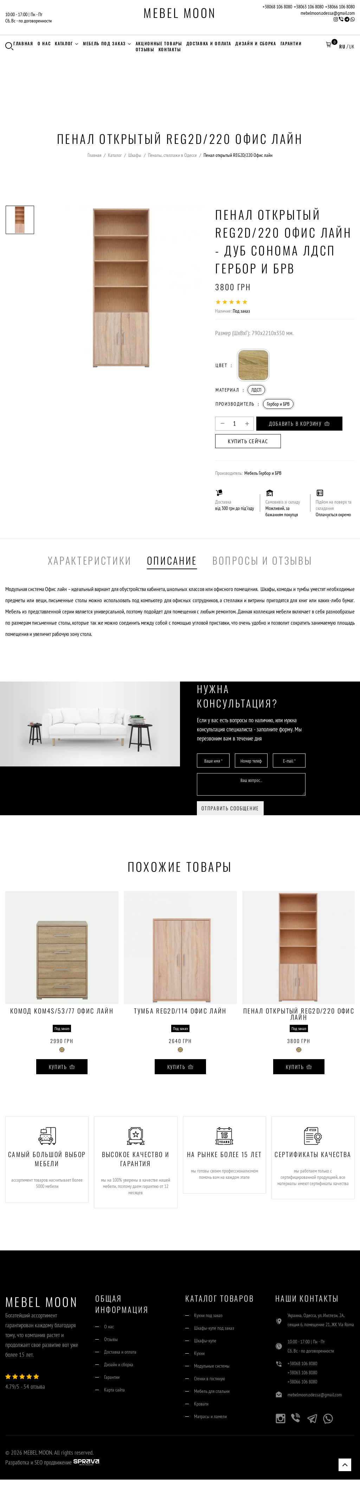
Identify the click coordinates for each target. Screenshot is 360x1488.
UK (352, 46)
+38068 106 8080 (277, 7)
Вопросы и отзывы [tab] (262, 560)
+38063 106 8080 (308, 7)
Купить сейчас (248, 441)
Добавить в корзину (299, 423)
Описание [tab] (172, 560)
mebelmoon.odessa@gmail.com (328, 13)
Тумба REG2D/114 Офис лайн (180, 1011)
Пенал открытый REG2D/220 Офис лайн (298, 1014)
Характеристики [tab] (90, 560)
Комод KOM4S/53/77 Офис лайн (62, 1011)
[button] (328, 46)
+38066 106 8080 (340, 7)
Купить (62, 1066)
